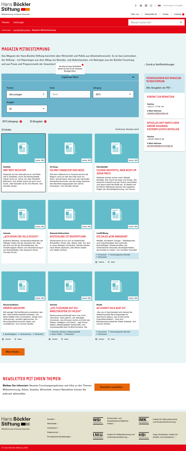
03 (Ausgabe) (38, 121)
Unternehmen (25, 334)
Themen (5, 22)
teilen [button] (111, 262)
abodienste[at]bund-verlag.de (160, 146)
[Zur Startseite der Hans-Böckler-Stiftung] (16, 13)
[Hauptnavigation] (12, 22)
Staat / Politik (56, 334)
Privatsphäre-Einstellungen (58, 437)
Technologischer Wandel (120, 255)
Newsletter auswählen (111, 386)
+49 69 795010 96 (155, 139)
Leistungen (18, 22)
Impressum (52, 428)
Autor (52, 87)
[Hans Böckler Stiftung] (16, 429)
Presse (165, 14)
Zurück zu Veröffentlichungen (160, 64)
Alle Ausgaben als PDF (158, 87)
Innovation (102, 255)
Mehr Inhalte (12, 351)
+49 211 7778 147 (155, 107)
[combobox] (153, 22)
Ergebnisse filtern (70, 77)
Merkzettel (51, 423)
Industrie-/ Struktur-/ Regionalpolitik (65, 332)
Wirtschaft (102, 257)
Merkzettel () (151, 14)
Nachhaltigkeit (11, 334)
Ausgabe (27, 106)
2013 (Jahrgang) (12, 121)
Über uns (135, 14)
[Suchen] (181, 22)
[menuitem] (5, 24)
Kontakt (50, 419)
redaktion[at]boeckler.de (157, 113)
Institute (177, 14)
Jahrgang (113, 92)
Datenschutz (52, 432)
